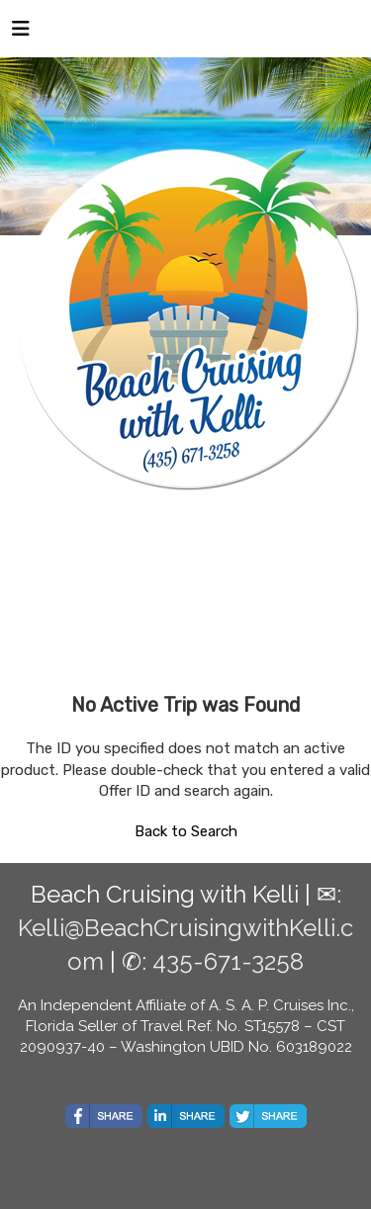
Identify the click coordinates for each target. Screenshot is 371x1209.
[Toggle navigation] (21, 33)
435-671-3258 (228, 961)
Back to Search (186, 831)
